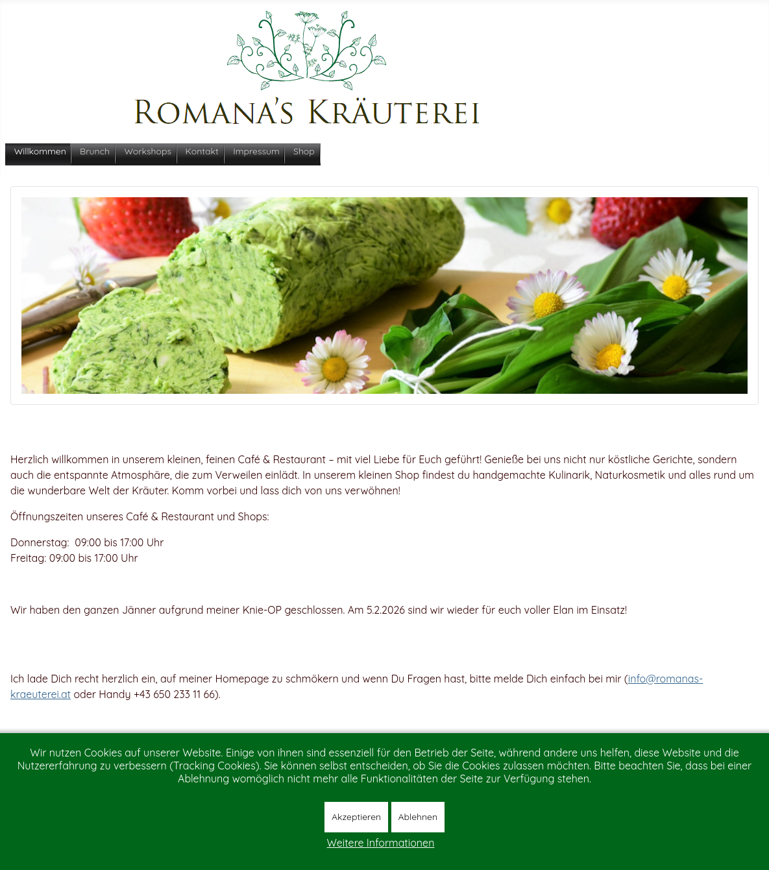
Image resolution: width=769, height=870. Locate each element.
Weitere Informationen (381, 842)
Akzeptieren (356, 817)
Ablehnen (418, 817)
